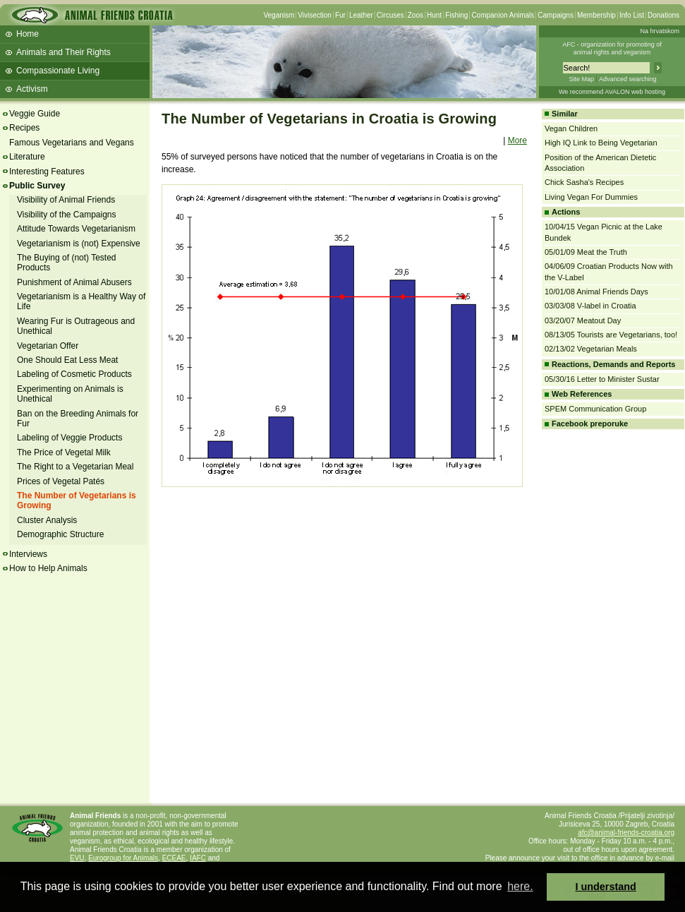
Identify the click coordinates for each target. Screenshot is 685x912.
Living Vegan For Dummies (591, 197)
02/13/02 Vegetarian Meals (591, 348)
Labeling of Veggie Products (69, 438)
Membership (596, 15)
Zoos (415, 15)
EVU (77, 858)
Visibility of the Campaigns (66, 215)
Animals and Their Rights (63, 52)
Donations (663, 15)
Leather (361, 15)
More (517, 140)
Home (27, 34)
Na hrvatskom (659, 31)
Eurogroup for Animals (123, 858)
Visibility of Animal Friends (66, 200)
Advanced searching (628, 79)
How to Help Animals (48, 568)
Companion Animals (502, 15)
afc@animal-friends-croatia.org (626, 832)
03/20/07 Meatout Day (583, 320)
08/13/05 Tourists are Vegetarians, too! (611, 334)
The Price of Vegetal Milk (64, 452)
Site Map (581, 79)
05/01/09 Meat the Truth (586, 252)
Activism (32, 89)
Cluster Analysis (47, 520)
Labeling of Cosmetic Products (74, 374)
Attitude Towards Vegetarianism (76, 229)
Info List (631, 15)
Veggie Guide (34, 114)
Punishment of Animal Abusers (74, 282)
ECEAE (174, 858)
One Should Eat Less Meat (67, 360)
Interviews (28, 554)
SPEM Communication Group (595, 408)
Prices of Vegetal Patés (60, 481)
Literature (27, 157)
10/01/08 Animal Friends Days (596, 291)
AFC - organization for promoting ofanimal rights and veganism (612, 48)
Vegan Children (571, 128)
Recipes (24, 128)
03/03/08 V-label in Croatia (590, 305)
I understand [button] (606, 886)
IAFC (198, 858)
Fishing (456, 15)
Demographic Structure (60, 534)
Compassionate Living (57, 71)
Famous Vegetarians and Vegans (71, 143)
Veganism (278, 15)
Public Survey (37, 186)
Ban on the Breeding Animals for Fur (77, 418)
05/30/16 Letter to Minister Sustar (602, 379)
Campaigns (556, 15)
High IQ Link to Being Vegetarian (601, 142)
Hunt (434, 15)
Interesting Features (47, 171)
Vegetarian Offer (47, 346)
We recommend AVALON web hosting (612, 91)
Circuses (390, 15)
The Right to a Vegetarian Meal (75, 467)
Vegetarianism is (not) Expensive (78, 243)
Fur (340, 15)
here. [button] (520, 886)
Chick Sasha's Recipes (584, 182)
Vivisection (315, 15)
